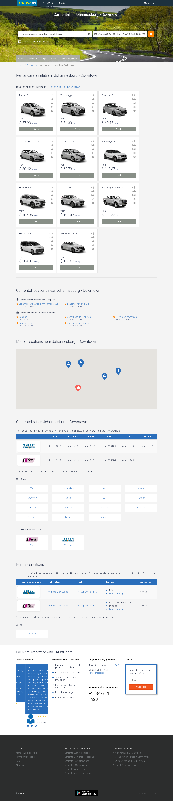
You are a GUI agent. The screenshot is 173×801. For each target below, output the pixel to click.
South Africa (32, 65)
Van (105, 488)
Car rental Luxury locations (77, 753)
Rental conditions (69, 59)
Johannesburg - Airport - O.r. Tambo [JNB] (38, 304)
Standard (32, 517)
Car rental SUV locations (75, 765)
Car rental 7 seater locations (77, 773)
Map (43, 59)
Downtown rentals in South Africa (129, 761)
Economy (32, 498)
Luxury (68, 517)
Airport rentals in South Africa (127, 753)
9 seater (141, 498)
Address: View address (59, 592)
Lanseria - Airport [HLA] (78, 304)
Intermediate (68, 488)
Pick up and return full (88, 592)
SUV (105, 498)
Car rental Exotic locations (76, 761)
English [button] (62, 3)
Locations (32, 59)
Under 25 (32, 633)
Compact (32, 507)
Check (36, 129)
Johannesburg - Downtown (63, 87)
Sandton (23, 317)
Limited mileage (116, 593)
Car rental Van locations (75, 769)
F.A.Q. (117, 665)
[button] (49, 3)
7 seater (105, 517)
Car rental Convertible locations (79, 757)
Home (21, 65)
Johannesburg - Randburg (79, 323)
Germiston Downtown (126, 317)
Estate (68, 498)
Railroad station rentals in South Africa (131, 757)
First (32, 545)
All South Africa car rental (125, 765)
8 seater (141, 488)
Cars (20, 59)
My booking (149, 3)
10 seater (141, 507)
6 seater (105, 507)
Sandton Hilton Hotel (28, 323)
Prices (53, 59)
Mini (32, 488)
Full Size (68, 507)
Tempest (68, 545)
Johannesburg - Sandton (79, 317)
